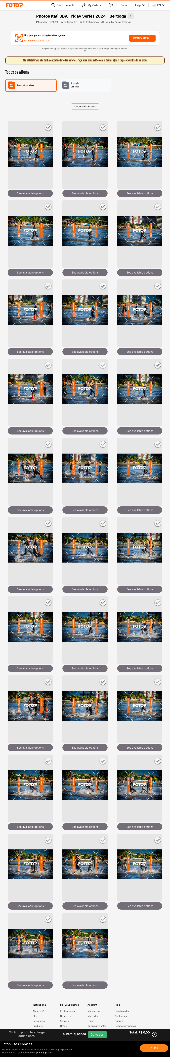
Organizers (66, 1016)
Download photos (96, 1026)
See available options (30, 193)
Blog (35, 1016)
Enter (124, 5)
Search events (62, 5)
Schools (64, 1021)
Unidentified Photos (85, 106)
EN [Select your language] (159, 5)
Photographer (67, 1011)
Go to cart (97, 1034)
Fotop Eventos (123, 22)
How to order (122, 1011)
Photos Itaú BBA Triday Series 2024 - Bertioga (81, 16)
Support (119, 1021)
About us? (38, 1011)
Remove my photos (125, 1026)
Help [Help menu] (140, 5)
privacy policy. (44, 1052)
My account (93, 1011)
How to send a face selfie (37, 40)
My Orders (91, 5)
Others (63, 1026)
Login (90, 1021)
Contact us (121, 1016)
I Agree (154, 1048)
